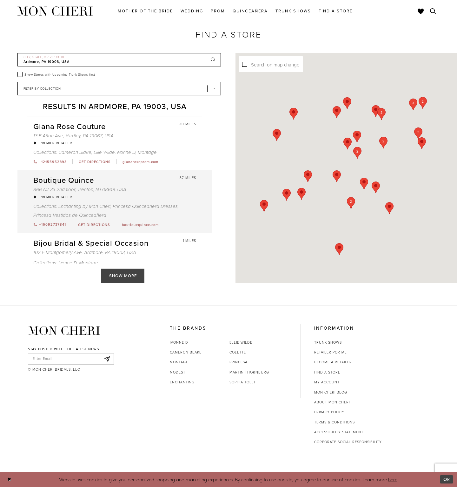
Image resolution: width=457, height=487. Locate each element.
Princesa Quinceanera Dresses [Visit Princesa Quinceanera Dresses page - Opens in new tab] (145, 206)
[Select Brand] (119, 88)
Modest (177, 372)
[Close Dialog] (9, 479)
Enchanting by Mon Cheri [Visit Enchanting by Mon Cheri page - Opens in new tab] (84, 206)
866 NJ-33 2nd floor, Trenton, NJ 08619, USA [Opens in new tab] (79, 189)
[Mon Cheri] (64, 330)
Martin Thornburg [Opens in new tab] (249, 372)
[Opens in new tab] (94, 161)
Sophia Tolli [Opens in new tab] (242, 382)
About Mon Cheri (332, 402)
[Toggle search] (433, 11)
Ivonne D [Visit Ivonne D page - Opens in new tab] (126, 152)
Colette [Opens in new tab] (237, 352)
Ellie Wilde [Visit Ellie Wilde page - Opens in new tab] (104, 152)
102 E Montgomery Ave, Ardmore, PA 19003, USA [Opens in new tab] (84, 252)
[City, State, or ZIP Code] (119, 59)
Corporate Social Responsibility (348, 441)
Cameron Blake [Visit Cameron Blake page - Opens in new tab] (74, 152)
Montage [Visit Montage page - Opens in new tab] (147, 152)
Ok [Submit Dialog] (446, 479)
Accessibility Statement (338, 432)
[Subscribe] (107, 358)
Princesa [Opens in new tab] (238, 362)
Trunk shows (328, 342)
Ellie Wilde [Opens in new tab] (240, 342)
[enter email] (71, 358)
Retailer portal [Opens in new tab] (330, 352)
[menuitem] (145, 10)
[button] (369, 143)
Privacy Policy (329, 412)
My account (327, 382)
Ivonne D (179, 342)
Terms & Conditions (334, 422)
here (392, 479)
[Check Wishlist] (421, 11)
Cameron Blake (186, 352)
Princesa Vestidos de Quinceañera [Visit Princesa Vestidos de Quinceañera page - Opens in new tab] (69, 215)
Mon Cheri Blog (330, 392)
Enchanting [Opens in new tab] (182, 382)
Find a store (327, 372)
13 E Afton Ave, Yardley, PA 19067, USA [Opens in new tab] (73, 135)
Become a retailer (333, 362)
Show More (123, 276)
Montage (179, 362)
